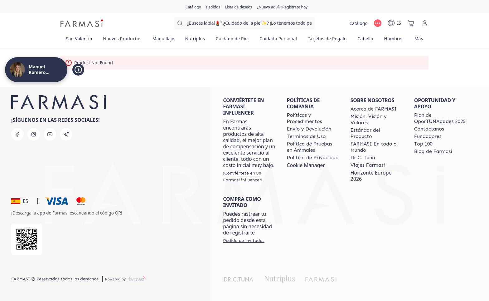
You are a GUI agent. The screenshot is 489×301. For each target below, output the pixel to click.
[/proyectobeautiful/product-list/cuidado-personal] (278, 40)
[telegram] (66, 134)
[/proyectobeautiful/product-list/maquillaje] (163, 40)
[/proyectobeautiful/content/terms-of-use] (306, 136)
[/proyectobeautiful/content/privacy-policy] (312, 158)
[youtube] (50, 134)
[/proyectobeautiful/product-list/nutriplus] (195, 40)
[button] (23, 201)
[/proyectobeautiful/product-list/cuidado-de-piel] (232, 40)
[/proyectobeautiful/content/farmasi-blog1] (433, 151)
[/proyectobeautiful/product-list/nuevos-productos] (122, 40)
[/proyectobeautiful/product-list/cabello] (365, 40)
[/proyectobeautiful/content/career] (368, 165)
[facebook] (17, 134)
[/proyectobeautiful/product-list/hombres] (394, 40)
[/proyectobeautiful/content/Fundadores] (428, 136)
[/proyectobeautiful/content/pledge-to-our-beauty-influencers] (363, 158)
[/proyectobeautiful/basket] (411, 23)
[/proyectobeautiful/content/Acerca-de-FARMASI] (374, 109)
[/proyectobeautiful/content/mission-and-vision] (377, 119)
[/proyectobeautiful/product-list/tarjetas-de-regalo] (327, 40)
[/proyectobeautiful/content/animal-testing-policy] (313, 147)
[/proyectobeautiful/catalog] (193, 6)
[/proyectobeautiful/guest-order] (243, 240)
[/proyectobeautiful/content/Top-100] (423, 144)
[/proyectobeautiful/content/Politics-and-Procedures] (313, 118)
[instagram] (33, 134)
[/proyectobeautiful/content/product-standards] (377, 133)
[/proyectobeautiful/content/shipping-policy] (309, 129)
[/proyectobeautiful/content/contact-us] (429, 129)
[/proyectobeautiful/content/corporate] (377, 147)
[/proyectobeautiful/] (82, 23)
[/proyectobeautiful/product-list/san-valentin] (79, 40)
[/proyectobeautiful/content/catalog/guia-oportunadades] (440, 118)
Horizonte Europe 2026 (371, 176)
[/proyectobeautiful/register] (213, 6)
